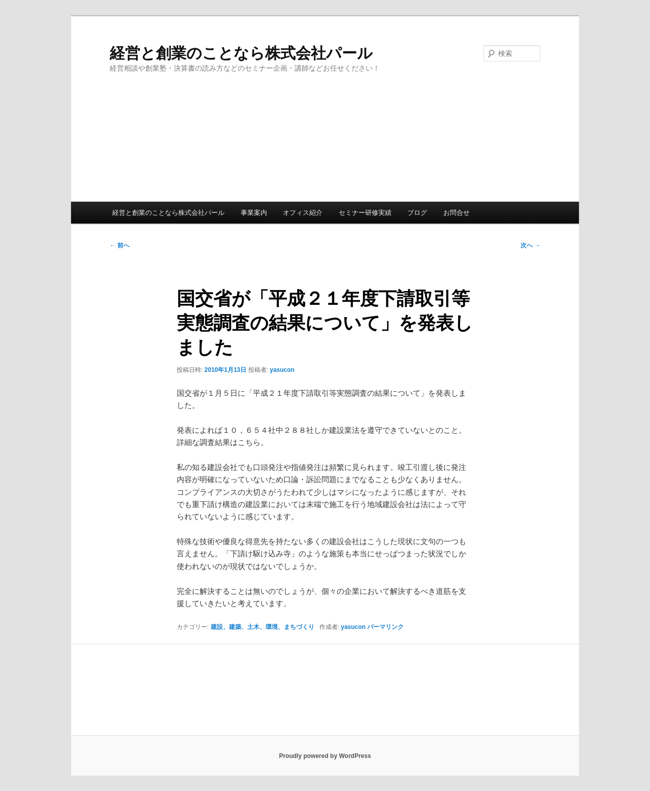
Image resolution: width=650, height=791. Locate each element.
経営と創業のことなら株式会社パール (241, 53)
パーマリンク (385, 626)
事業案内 (254, 212)
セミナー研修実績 (365, 212)
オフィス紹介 (302, 212)
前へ (119, 245)
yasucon (282, 369)
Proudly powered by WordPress (325, 756)
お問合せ (456, 212)
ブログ (417, 212)
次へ (530, 245)
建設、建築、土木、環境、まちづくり (262, 626)
